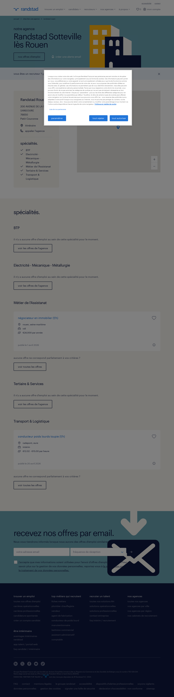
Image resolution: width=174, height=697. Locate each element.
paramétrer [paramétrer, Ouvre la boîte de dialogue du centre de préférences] (57, 118)
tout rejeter (98, 118)
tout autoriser (119, 118)
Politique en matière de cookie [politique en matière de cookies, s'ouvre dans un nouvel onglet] (105, 104)
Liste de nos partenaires (57, 109)
